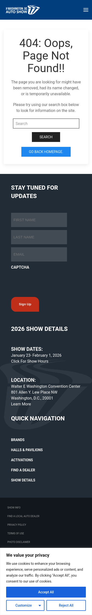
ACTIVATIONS (22, 460)
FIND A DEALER (23, 470)
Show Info (14, 507)
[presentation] (48, 282)
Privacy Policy (16, 524)
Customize (23, 605)
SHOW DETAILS (23, 480)
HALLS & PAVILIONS (27, 450)
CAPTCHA (20, 267)
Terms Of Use (15, 533)
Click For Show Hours (29, 361)
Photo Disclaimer (18, 542)
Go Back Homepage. (46, 152)
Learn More (21, 404)
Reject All (66, 605)
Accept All (46, 592)
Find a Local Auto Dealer (23, 516)
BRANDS (18, 440)
